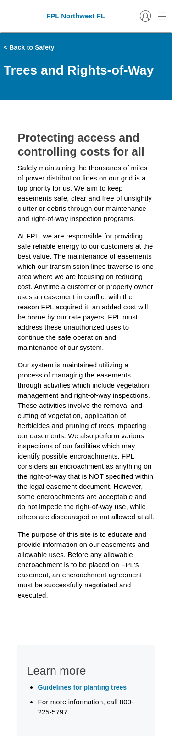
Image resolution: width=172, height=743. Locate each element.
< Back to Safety (29, 47)
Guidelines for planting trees (82, 687)
